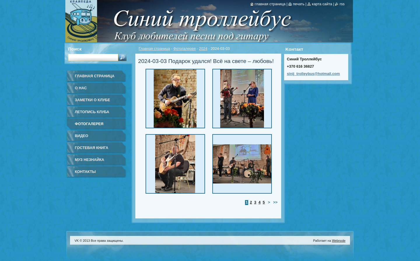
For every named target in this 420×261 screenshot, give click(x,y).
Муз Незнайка (89, 159)
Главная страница (154, 48)
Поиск (75, 48)
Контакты (85, 171)
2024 (203, 48)
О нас (81, 88)
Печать (298, 4)
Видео (81, 136)
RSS (342, 4)
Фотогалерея (184, 48)
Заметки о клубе (92, 100)
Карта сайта (322, 4)
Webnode (338, 240)
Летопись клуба (92, 112)
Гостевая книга (91, 148)
